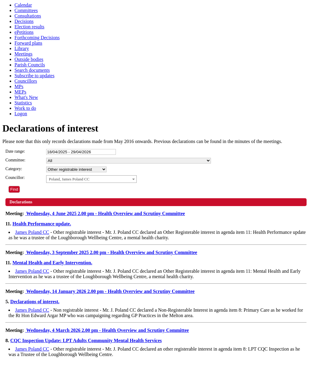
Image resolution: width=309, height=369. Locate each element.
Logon (20, 113)
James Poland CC (32, 232)
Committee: (15, 160)
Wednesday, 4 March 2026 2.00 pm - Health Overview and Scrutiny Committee (107, 330)
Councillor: (15, 177)
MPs (18, 86)
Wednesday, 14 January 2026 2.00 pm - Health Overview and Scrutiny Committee (109, 291)
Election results (29, 26)
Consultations (27, 15)
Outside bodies (28, 59)
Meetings (23, 53)
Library (21, 48)
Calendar (23, 5)
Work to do (25, 108)
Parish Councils (29, 64)
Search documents (32, 70)
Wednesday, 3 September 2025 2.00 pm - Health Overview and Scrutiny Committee (111, 252)
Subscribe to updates (34, 75)
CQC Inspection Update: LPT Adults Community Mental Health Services (86, 340)
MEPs (20, 91)
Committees (26, 10)
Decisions (23, 21)
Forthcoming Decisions (37, 37)
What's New (26, 97)
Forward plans (28, 43)
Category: (13, 169)
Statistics (23, 102)
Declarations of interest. (34, 301)
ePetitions (23, 32)
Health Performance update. (41, 223)
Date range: (15, 151)
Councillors (25, 81)
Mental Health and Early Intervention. (52, 262)
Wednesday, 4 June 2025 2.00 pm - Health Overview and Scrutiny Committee (105, 213)
